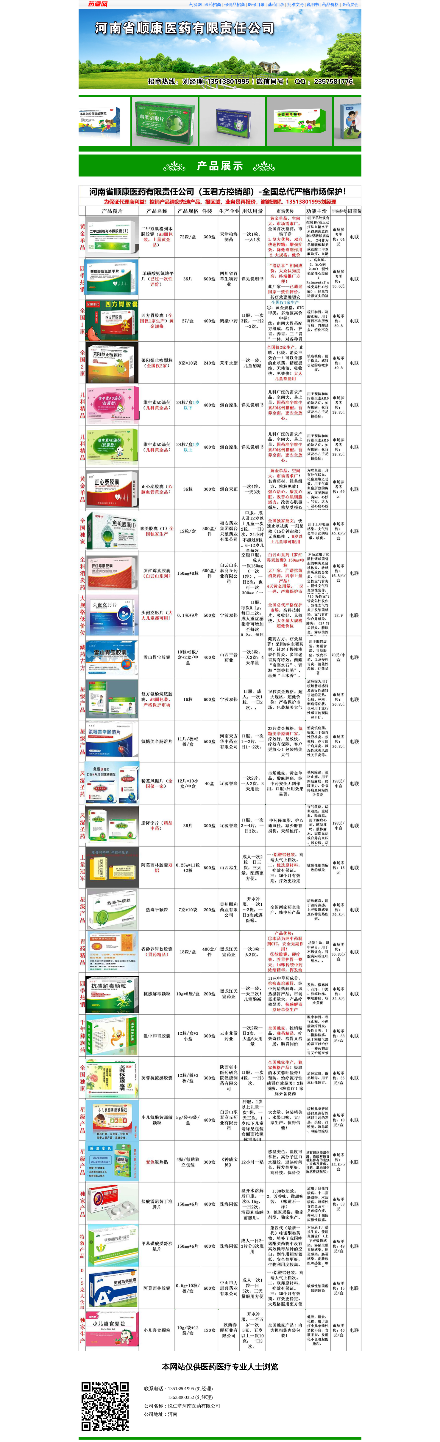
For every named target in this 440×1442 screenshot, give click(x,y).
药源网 (195, 4)
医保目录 (256, 4)
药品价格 (330, 4)
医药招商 (213, 4)
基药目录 (276, 4)
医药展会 (350, 4)
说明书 (313, 4)
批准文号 (295, 4)
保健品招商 (234, 4)
